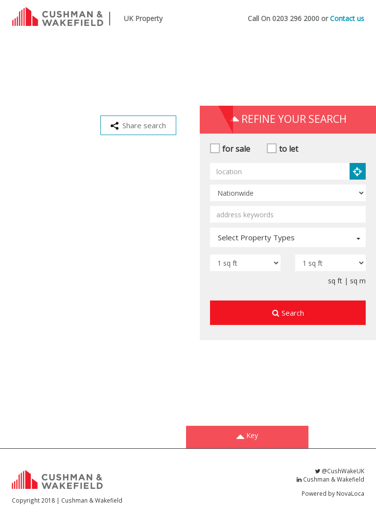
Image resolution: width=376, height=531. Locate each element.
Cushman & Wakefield (330, 479)
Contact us (347, 18)
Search (288, 313)
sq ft (335, 280)
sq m (358, 280)
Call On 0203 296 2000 (283, 18)
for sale (236, 148)
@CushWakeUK (339, 471)
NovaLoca (350, 493)
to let (288, 148)
